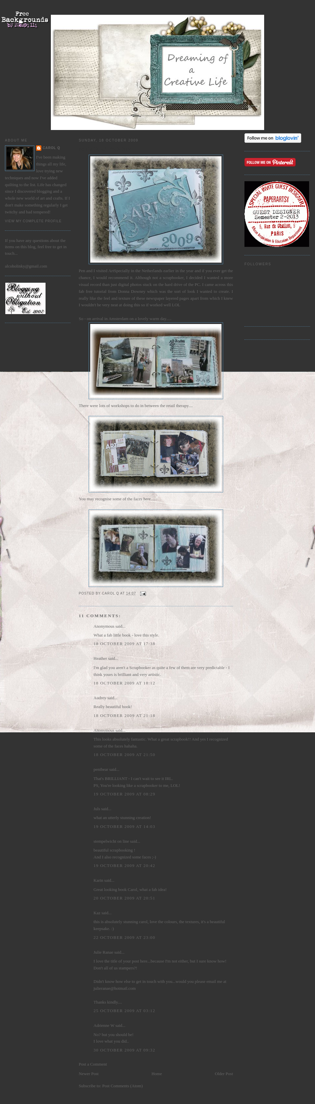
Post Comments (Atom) (122, 1085)
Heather (100, 658)
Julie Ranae (103, 952)
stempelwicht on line (111, 841)
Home (157, 1073)
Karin (98, 880)
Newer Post (88, 1073)
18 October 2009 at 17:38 (124, 643)
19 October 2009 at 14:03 (124, 826)
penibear (101, 769)
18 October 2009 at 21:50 (124, 754)
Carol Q (51, 148)
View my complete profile (33, 221)
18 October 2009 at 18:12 (124, 683)
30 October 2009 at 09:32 (124, 1050)
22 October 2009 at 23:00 (124, 937)
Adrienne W (104, 1025)
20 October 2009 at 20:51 (124, 898)
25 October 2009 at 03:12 (124, 1010)
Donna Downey (132, 291)
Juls (97, 808)
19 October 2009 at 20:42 (124, 865)
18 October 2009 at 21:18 (124, 715)
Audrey (100, 697)
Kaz (97, 912)
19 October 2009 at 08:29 (124, 793)
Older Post (224, 1073)
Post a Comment (93, 1064)
